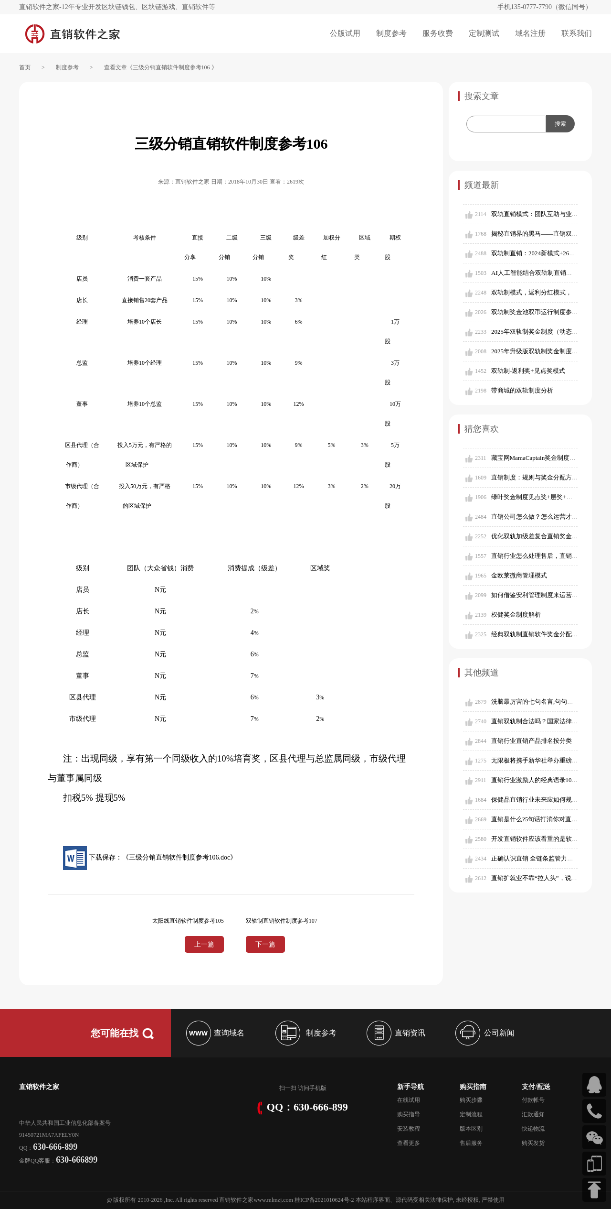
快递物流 (533, 1128)
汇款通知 (533, 1114)
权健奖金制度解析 (516, 614)
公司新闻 (484, 1033)
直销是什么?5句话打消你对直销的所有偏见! (551, 819)
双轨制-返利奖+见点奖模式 (528, 370)
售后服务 (471, 1143)
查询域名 (214, 1033)
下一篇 (265, 944)
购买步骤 (471, 1100)
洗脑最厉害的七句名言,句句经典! (536, 701)
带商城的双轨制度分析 (522, 390)
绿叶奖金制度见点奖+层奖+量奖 (535, 497)
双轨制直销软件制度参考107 (281, 920)
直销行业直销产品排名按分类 (531, 740)
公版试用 (345, 33)
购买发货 (533, 1143)
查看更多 (408, 1143)
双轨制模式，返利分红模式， (531, 292)
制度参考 (391, 33)
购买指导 (408, 1114)
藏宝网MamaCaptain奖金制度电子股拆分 (546, 457)
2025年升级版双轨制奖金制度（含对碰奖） (550, 351)
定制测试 (484, 33)
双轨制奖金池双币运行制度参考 (534, 312)
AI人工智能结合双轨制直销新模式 (538, 272)
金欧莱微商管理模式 (519, 575)
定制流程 (471, 1114)
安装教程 (408, 1128)
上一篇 (204, 944)
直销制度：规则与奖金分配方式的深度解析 (550, 477)
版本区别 (471, 1128)
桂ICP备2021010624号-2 (324, 1200)
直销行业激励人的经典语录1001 (534, 780)
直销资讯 (395, 1033)
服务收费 (437, 33)
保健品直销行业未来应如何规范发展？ (544, 799)
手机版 (318, 1088)
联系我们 (576, 33)
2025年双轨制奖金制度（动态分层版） (544, 331)
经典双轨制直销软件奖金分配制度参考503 (548, 634)
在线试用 (408, 1100)
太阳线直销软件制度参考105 (188, 920)
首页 (25, 67)
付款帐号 (533, 1100)
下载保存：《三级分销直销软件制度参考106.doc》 (150, 857)
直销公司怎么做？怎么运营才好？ (537, 516)
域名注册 (530, 33)
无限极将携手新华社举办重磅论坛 (537, 760)
